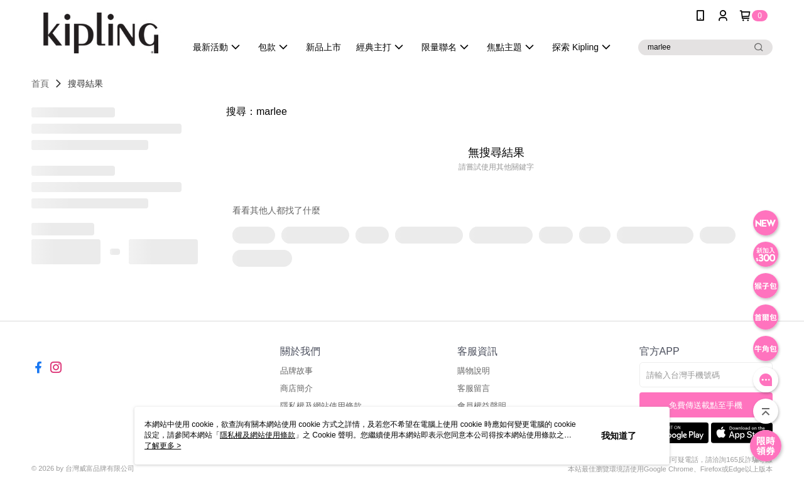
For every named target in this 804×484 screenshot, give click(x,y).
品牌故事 (296, 370)
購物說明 (473, 370)
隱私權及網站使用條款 (257, 435)
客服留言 (473, 388)
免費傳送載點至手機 (705, 405)
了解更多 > (162, 445)
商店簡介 (296, 388)
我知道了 (618, 436)
